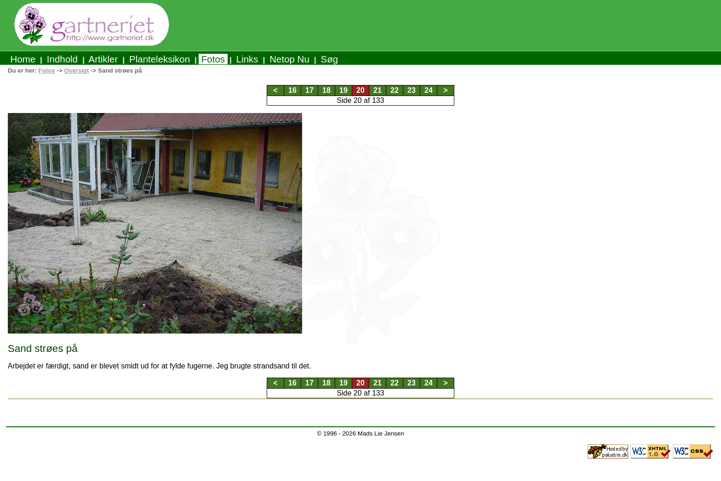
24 (428, 90)
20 (360, 90)
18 (326, 90)
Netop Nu (289, 59)
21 (377, 90)
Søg (329, 59)
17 (309, 90)
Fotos (213, 59)
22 (394, 90)
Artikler (103, 59)
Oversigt (76, 70)
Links (247, 59)
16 (292, 90)
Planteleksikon (159, 59)
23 (411, 90)
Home (23, 59)
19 (343, 90)
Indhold (62, 59)
